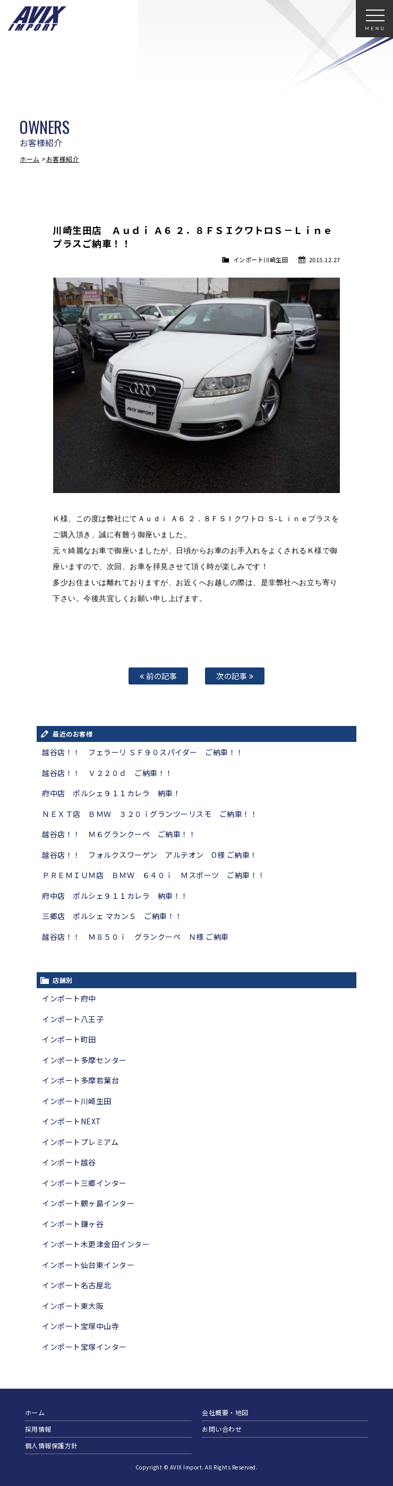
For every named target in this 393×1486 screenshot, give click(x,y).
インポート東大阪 (73, 1305)
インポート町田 (69, 1039)
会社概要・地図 (225, 1412)
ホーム (30, 158)
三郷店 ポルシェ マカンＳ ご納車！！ (112, 916)
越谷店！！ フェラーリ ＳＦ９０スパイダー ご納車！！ (143, 752)
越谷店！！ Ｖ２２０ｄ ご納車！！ (107, 772)
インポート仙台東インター (88, 1264)
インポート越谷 (69, 1162)
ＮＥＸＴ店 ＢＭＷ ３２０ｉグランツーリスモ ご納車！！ (150, 813)
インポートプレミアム (80, 1142)
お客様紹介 (63, 158)
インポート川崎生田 (260, 259)
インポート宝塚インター (84, 1346)
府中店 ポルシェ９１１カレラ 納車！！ (115, 895)
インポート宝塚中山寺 (80, 1326)
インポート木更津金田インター (96, 1244)
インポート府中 (69, 998)
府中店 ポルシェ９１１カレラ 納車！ (111, 793)
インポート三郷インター (84, 1183)
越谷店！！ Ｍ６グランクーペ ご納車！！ (119, 834)
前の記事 (158, 675)
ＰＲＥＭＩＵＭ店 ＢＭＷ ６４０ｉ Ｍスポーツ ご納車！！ (154, 875)
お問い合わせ (222, 1428)
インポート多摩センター (84, 1060)
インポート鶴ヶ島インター (88, 1203)
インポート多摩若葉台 (80, 1080)
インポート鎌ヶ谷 (73, 1223)
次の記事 (234, 675)
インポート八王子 (73, 1019)
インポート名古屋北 (77, 1285)
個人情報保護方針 (51, 1445)
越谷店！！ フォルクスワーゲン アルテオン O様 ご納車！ (150, 854)
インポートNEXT (71, 1121)
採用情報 (38, 1428)
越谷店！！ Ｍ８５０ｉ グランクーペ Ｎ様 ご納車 (135, 936)
